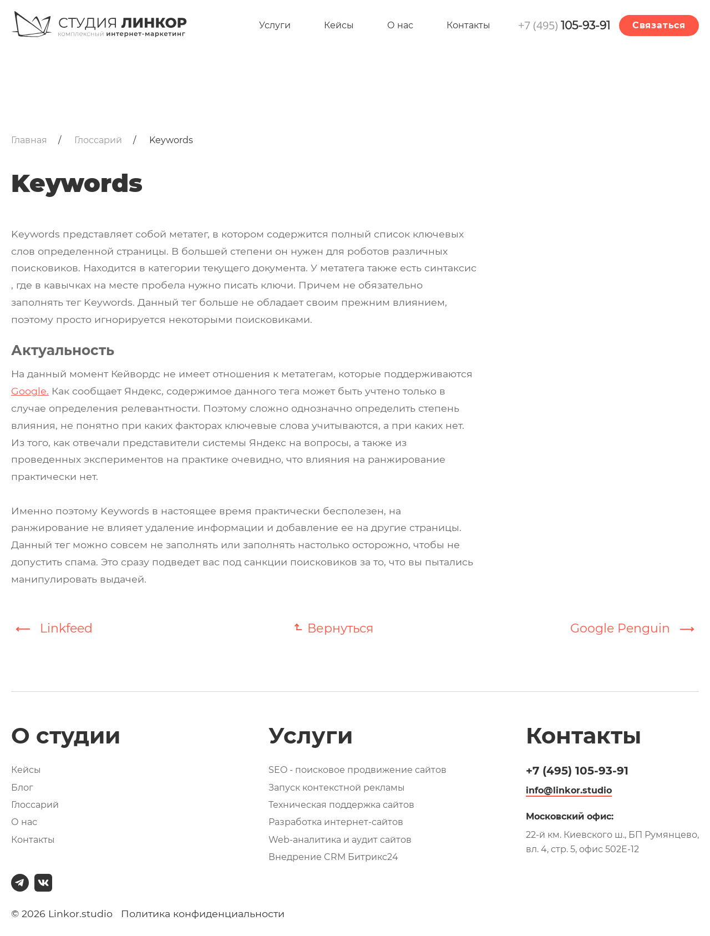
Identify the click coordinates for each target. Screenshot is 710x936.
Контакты (468, 25)
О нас (400, 25)
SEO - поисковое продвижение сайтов (357, 770)
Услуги (275, 25)
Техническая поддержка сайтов (341, 805)
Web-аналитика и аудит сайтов (340, 839)
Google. (30, 391)
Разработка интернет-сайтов (335, 822)
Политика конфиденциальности (203, 913)
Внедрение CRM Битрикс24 (333, 857)
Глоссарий (35, 805)
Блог (22, 787)
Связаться (659, 25)
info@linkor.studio (569, 790)
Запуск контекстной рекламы (336, 787)
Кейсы (339, 25)
